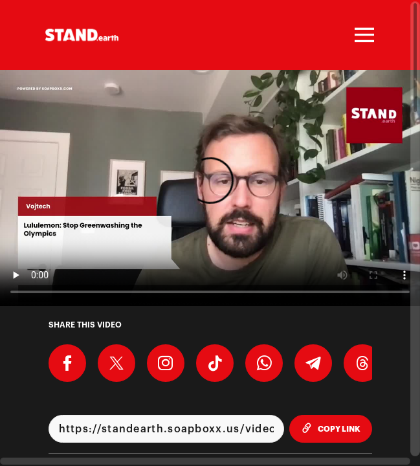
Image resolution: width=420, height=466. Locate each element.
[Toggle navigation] (362, 35)
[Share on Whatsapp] (264, 363)
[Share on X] (116, 363)
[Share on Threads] (362, 363)
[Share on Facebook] (67, 363)
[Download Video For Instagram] (165, 363)
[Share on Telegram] (313, 363)
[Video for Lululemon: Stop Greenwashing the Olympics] (210, 188)
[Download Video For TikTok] (215, 363)
